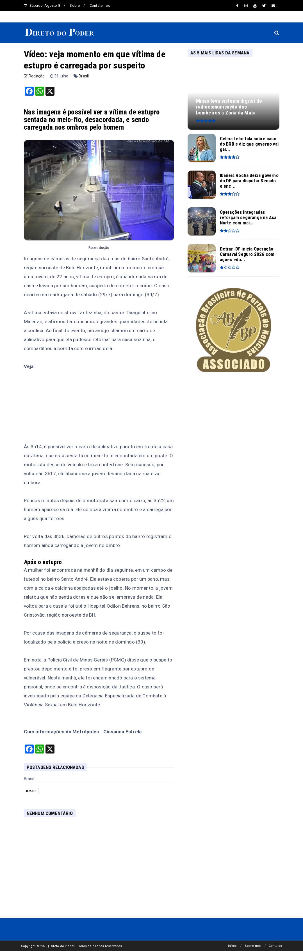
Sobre (75, 5)
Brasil (84, 76)
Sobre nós (253, 945)
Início (232, 945)
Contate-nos (100, 5)
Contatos (275, 945)
